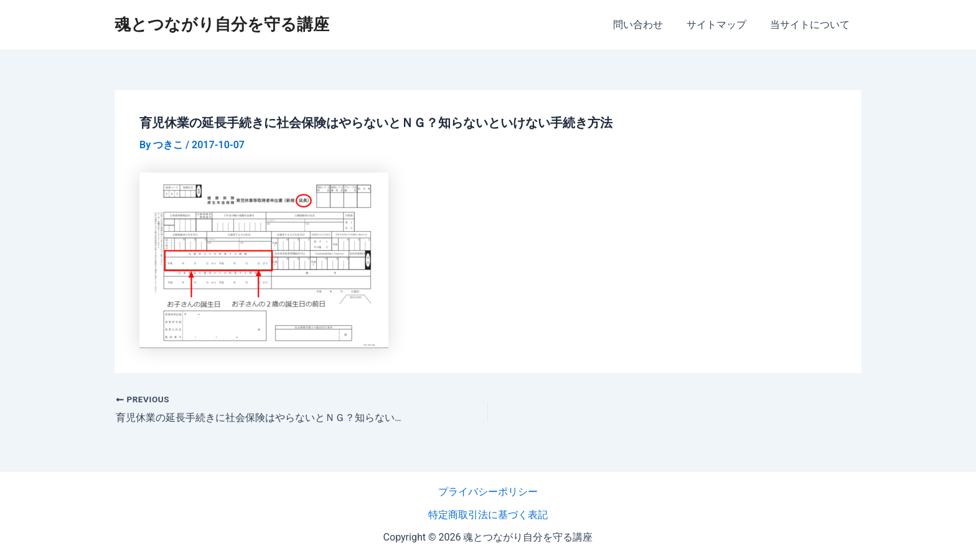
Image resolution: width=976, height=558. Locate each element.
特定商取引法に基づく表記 (488, 514)
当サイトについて (812, 25)
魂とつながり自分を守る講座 (222, 24)
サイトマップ (722, 25)
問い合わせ (647, 25)
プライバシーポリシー (488, 492)
